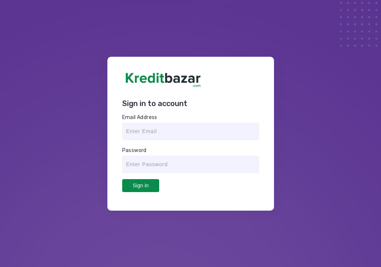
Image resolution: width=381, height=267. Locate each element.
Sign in (141, 185)
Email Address (139, 117)
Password (134, 150)
